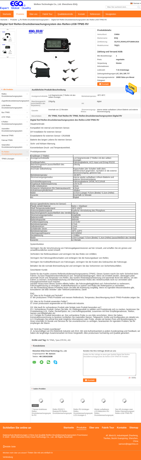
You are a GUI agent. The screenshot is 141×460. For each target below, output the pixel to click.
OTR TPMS (6, 117)
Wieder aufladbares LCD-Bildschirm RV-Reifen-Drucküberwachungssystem (103, 412)
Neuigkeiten (111, 14)
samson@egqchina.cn (128, 444)
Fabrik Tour (47, 14)
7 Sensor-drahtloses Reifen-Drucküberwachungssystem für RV (41, 412)
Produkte (20, 14)
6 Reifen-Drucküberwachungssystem (12, 123)
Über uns (33, 14)
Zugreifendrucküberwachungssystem (15, 101)
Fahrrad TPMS (7, 140)
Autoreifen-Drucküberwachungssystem (12, 130)
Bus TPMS (6, 112)
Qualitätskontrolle (65, 14)
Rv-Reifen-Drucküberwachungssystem (34, 20)
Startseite (7, 14)
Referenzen (95, 14)
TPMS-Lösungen (8, 159)
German (136, 3)
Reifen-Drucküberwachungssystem (12, 95)
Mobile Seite (9, 446)
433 (69, 340)
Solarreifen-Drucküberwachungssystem (12, 146)
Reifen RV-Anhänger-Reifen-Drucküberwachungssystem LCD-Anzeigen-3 (82, 412)
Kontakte (121, 427)
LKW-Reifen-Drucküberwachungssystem (12, 107)
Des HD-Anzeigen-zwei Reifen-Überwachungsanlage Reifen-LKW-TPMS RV (124, 411)
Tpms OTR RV (60, 340)
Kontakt (81, 14)
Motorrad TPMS (7, 136)
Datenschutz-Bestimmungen (15, 435)
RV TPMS (50, 340)
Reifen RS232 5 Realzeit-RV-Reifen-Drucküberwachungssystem (62, 411)
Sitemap (133, 427)
